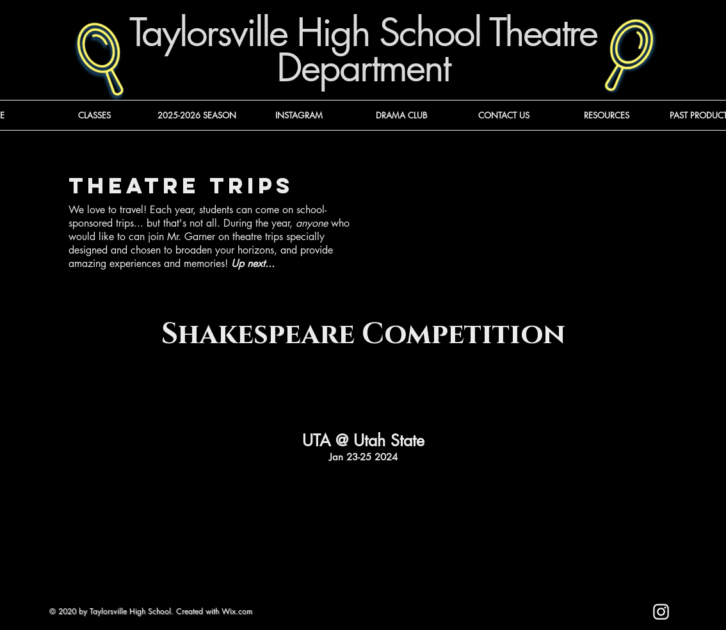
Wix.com (237, 611)
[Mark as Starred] (557, 618)
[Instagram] (661, 611)
